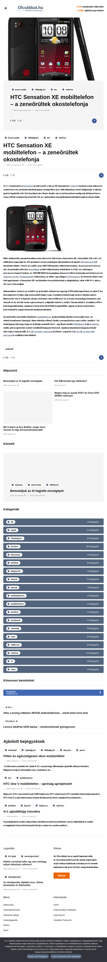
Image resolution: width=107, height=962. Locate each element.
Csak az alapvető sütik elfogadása (66, 956)
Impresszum (59, 915)
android (9, 349)
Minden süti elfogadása (38, 956)
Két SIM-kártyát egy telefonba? (70, 381)
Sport (5, 930)
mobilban (35, 269)
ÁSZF (56, 905)
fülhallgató (78, 324)
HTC (7, 186)
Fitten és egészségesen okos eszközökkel (33, 756)
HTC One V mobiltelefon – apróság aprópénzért (37, 784)
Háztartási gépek (11, 915)
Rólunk (61, 875)
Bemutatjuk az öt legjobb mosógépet (22, 381)
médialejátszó (44, 317)
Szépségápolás (10, 920)
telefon (74, 186)
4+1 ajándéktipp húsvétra (21, 811)
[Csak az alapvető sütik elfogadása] (103, 949)
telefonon (88, 262)
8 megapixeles (26, 276)
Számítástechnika (11, 910)
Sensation (28, 186)
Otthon (6, 925)
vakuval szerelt (10, 276)
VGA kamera (73, 276)
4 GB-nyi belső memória (40, 331)
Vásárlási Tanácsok (62, 920)
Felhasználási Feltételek (65, 910)
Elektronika (8, 905)
